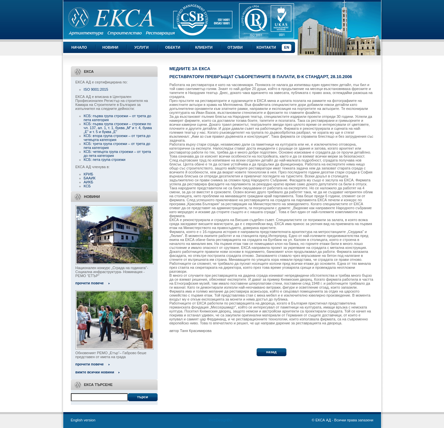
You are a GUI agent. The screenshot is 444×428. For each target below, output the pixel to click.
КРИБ (88, 174)
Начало (79, 47)
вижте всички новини (94, 372)
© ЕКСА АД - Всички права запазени (342, 420)
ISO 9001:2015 (96, 89)
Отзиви (235, 47)
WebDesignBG (221, 420)
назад (271, 352)
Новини (110, 47)
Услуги (141, 47)
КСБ (87, 186)
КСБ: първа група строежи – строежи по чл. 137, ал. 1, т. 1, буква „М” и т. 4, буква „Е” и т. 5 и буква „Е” (118, 128)
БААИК (90, 178)
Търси (142, 397)
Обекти (172, 47)
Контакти (266, 47)
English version (83, 420)
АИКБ (88, 182)
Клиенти (204, 47)
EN (286, 47)
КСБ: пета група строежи (104, 160)
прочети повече (89, 283)
